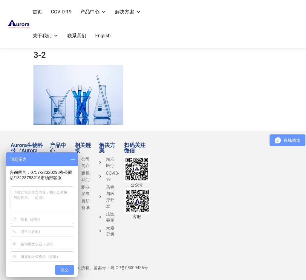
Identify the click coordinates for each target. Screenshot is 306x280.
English (103, 35)
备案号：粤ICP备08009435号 (121, 267)
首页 (37, 12)
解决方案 (128, 12)
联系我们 (76, 35)
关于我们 (45, 35)
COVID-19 (61, 12)
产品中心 (93, 12)
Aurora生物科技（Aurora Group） (27, 150)
